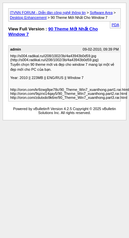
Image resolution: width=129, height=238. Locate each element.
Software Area (101, 13)
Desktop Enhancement (28, 18)
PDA (115, 25)
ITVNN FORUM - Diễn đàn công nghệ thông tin (48, 13)
